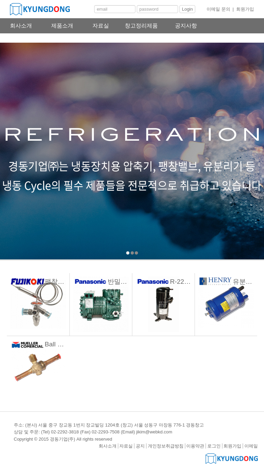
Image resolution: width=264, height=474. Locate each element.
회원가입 (245, 9)
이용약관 (195, 446)
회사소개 (21, 26)
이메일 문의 (218, 9)
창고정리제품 (141, 26)
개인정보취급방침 (166, 446)
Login (187, 9)
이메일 (251, 446)
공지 (140, 446)
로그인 (214, 446)
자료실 (100, 26)
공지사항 (186, 26)
